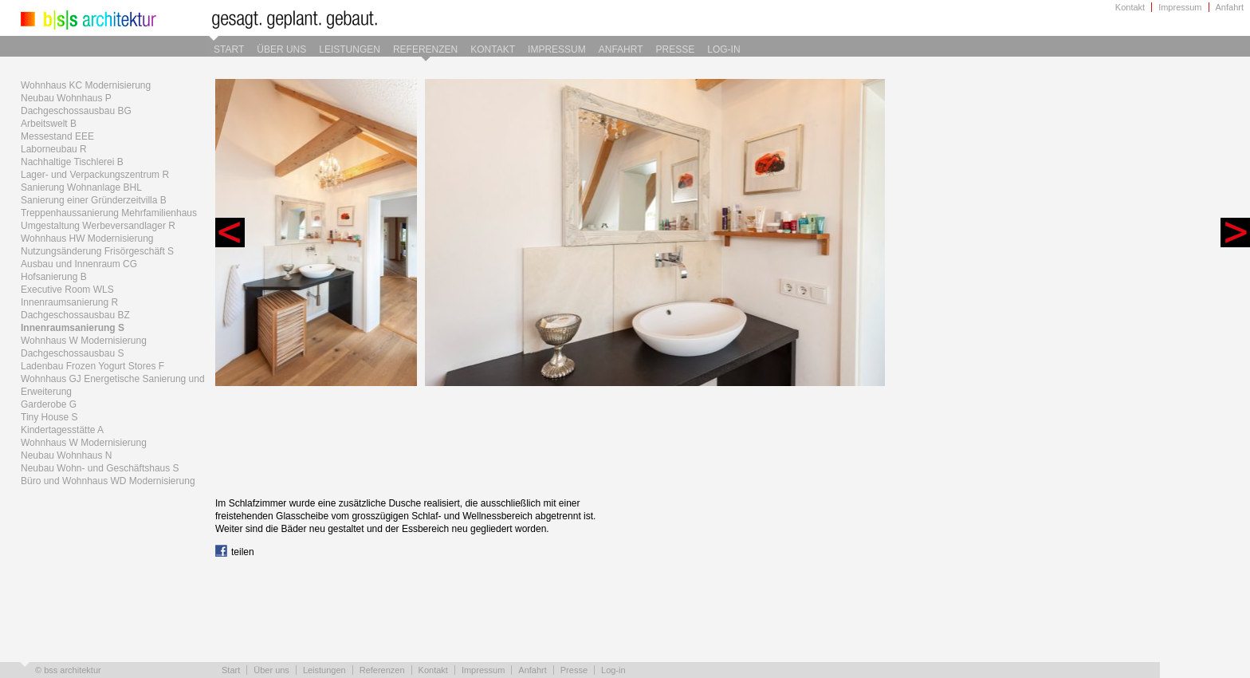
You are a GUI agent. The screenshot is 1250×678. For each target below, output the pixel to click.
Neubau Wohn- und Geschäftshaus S (100, 468)
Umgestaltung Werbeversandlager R (98, 225)
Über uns (281, 49)
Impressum (1179, 7)
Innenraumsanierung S (72, 327)
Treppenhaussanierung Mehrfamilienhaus (109, 213)
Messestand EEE (57, 136)
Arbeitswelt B (49, 123)
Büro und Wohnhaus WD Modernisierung (108, 481)
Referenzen (425, 49)
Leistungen (349, 49)
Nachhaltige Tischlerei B (72, 162)
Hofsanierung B (54, 276)
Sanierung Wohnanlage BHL (81, 187)
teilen (234, 552)
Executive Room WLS (67, 289)
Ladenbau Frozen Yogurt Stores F (92, 366)
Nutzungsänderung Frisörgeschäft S (97, 251)
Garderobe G (49, 404)
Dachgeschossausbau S (72, 353)
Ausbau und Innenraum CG (79, 264)
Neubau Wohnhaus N (66, 455)
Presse (675, 49)
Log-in (723, 49)
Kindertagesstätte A (62, 430)
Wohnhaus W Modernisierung (84, 340)
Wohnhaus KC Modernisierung (86, 85)
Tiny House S (49, 417)
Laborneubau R (54, 149)
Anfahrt (1230, 7)
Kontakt (1130, 7)
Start (229, 49)
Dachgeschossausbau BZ (75, 315)
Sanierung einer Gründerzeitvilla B (94, 200)
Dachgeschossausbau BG (76, 110)
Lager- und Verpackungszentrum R (95, 174)
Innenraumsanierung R (69, 302)
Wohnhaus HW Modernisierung (87, 238)
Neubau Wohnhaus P (66, 98)
